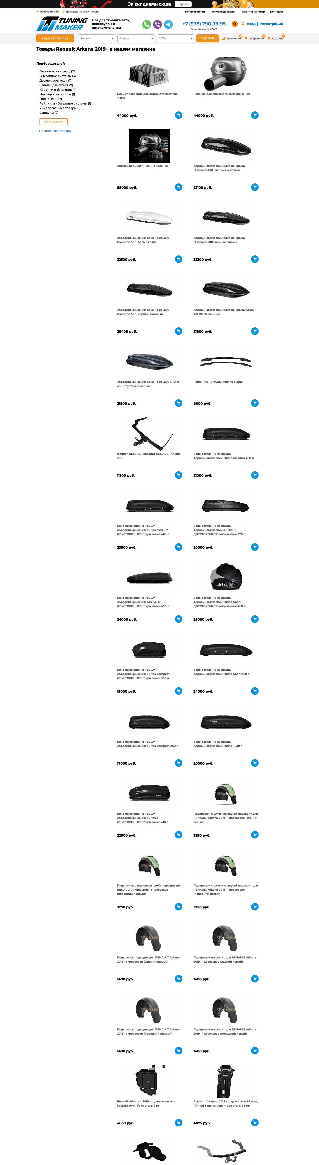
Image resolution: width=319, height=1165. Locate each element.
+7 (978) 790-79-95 (204, 23)
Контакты (276, 11)
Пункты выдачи (91, 1148)
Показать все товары (55, 131)
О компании (89, 1143)
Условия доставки (223, 11)
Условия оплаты (195, 11)
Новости (86, 1153)
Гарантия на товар (253, 11)
